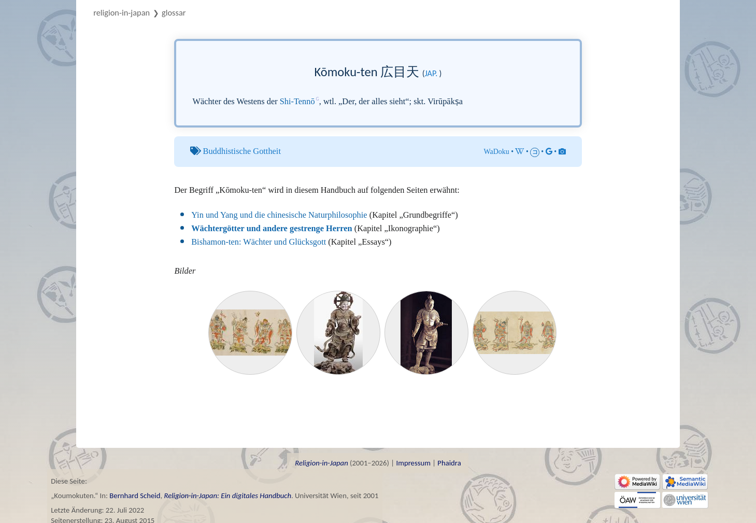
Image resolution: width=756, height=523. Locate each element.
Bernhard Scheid (134, 495)
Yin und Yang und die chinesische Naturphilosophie (279, 215)
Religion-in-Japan (121, 12)
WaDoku (496, 152)
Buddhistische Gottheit (242, 151)
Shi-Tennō (297, 101)
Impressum (413, 463)
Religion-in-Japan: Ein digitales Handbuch (227, 495)
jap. (431, 73)
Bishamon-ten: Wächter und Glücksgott (258, 242)
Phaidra (449, 463)
